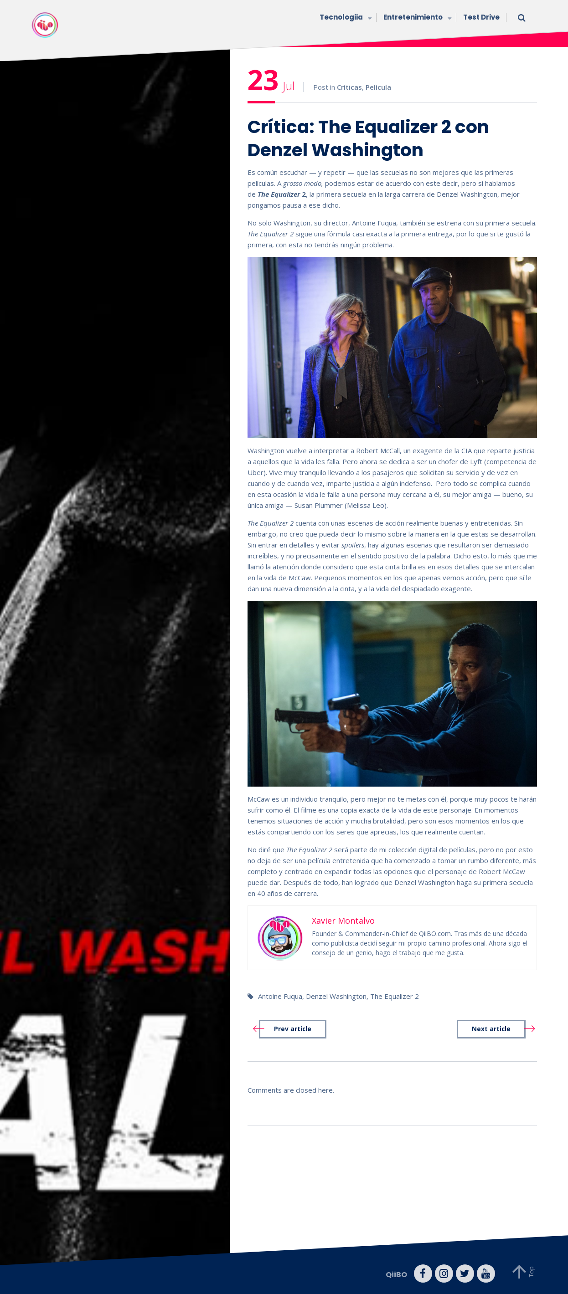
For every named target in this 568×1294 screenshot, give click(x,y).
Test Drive (481, 17)
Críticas (349, 87)
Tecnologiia (345, 18)
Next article (491, 1029)
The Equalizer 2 (394, 996)
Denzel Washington (336, 996)
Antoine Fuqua (280, 996)
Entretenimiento (416, 18)
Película (378, 87)
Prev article (292, 1029)
